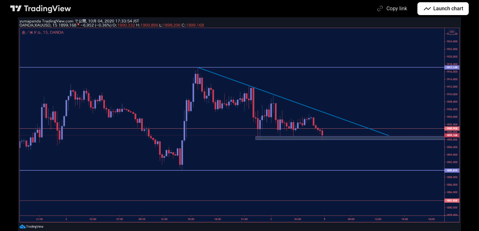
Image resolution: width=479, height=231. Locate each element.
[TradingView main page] (40, 8)
